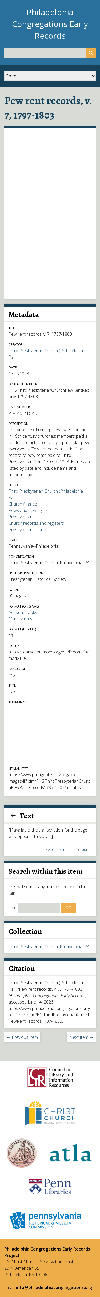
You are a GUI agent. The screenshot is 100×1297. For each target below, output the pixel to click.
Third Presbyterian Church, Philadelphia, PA (49, 947)
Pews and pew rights (28, 510)
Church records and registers (36, 523)
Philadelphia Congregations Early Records (50, 24)
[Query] (50, 53)
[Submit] (91, 53)
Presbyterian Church (28, 529)
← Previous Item (22, 1037)
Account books (23, 612)
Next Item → (81, 1037)
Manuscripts (20, 619)
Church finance (23, 504)
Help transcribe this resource (68, 849)
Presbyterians (22, 517)
